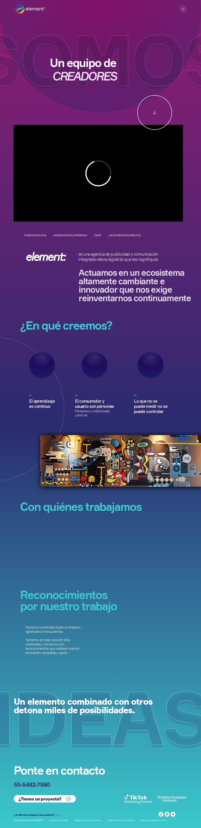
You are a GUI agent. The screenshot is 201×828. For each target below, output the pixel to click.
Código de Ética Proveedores (120, 820)
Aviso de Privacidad (58, 820)
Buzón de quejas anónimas (153, 820)
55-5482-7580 (32, 784)
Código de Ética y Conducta (88, 820)
